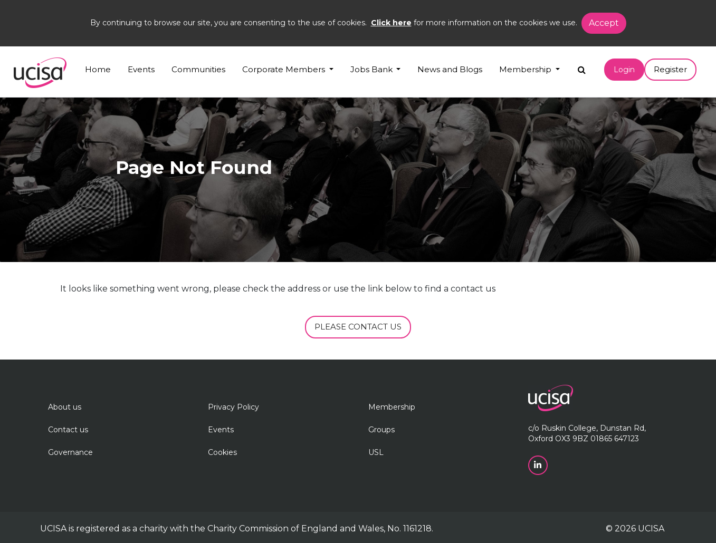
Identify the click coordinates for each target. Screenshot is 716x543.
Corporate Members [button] (284, 69)
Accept (604, 23)
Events (141, 69)
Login (624, 69)
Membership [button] (526, 69)
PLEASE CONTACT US (358, 327)
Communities (198, 69)
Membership (391, 407)
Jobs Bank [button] (372, 69)
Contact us (68, 429)
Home (98, 69)
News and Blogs (449, 69)
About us (64, 407)
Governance (70, 452)
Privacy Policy (233, 407)
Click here (391, 22)
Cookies (222, 452)
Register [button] (670, 69)
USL (376, 452)
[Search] (582, 67)
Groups (381, 429)
